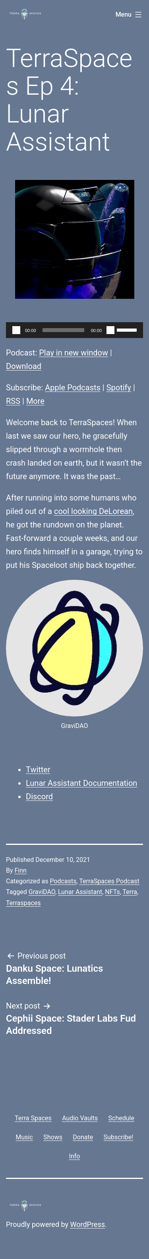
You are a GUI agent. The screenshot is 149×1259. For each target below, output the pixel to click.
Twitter (38, 769)
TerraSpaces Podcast (109, 881)
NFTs (112, 892)
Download (23, 366)
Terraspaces (23, 903)
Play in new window (73, 352)
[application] (74, 330)
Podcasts (63, 881)
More (35, 401)
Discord (39, 796)
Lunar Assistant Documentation (81, 783)
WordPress (87, 1224)
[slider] (64, 330)
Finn (21, 870)
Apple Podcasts (73, 387)
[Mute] (110, 330)
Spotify (118, 387)
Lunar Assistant (80, 892)
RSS (13, 401)
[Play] (16, 330)
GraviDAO (42, 892)
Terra (129, 892)
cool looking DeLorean (93, 511)
